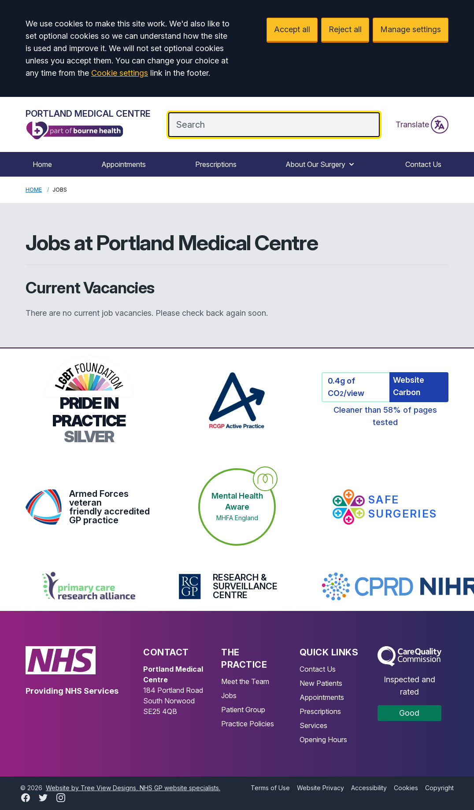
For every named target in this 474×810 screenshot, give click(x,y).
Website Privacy (320, 788)
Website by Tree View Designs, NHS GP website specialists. (133, 788)
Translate (422, 124)
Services (313, 725)
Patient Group (243, 709)
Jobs (229, 695)
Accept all (292, 29)
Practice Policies (247, 723)
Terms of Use (270, 788)
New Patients (321, 683)
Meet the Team (245, 681)
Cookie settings (119, 73)
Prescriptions (216, 164)
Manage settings (410, 29)
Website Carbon (408, 386)
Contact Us (423, 164)
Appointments (123, 164)
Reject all (345, 29)
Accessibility (369, 788)
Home (42, 164)
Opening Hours (323, 739)
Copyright (439, 788)
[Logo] (88, 124)
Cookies (406, 788)
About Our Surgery (320, 164)
